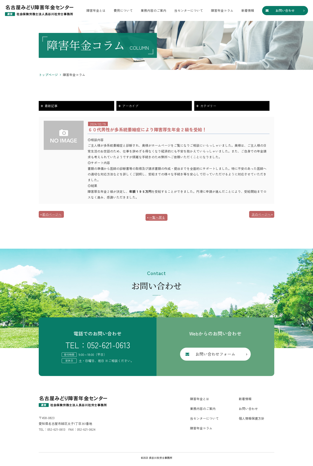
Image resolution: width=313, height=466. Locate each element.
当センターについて (188, 10)
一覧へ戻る (157, 217)
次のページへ (261, 214)
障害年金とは (96, 10)
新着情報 (247, 10)
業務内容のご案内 (153, 10)
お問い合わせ (285, 10)
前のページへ (51, 214)
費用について (123, 10)
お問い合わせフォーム (215, 354)
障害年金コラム (222, 10)
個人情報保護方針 (251, 418)
